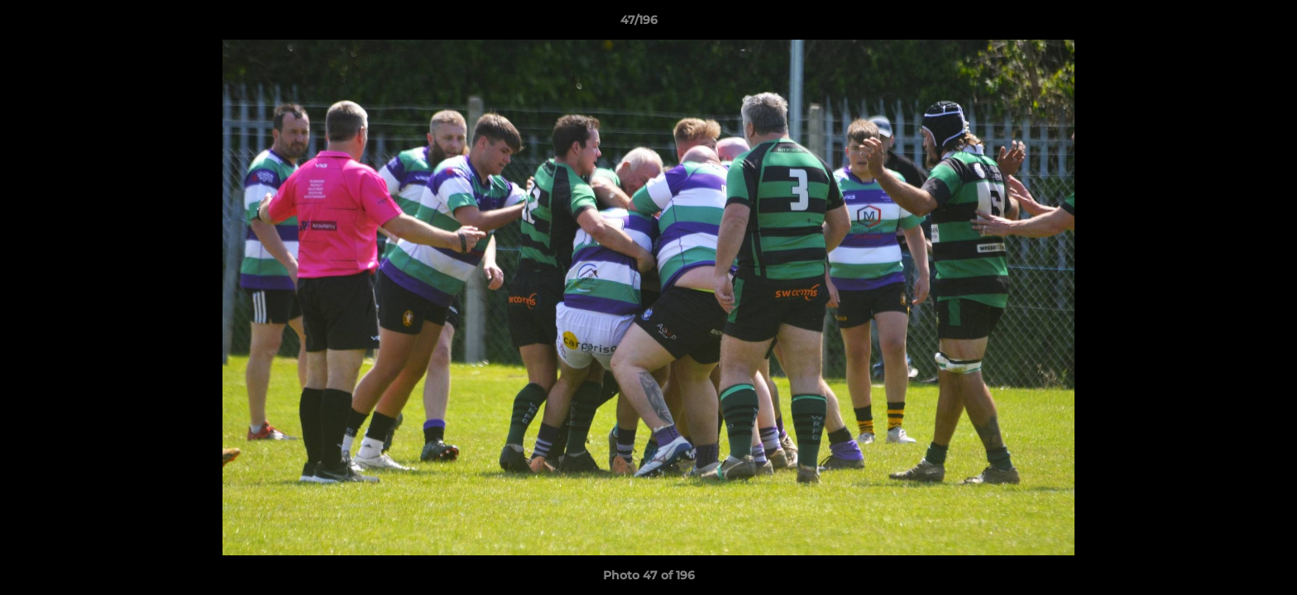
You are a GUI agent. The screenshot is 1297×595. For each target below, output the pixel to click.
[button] (1227, 24)
